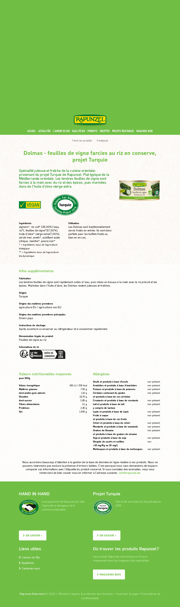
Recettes (105, 56)
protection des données (98, 518)
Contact (127, 2)
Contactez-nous (29, 493)
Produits (92, 56)
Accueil (31, 56)
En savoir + (32, 460)
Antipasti (102, 65)
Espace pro (86, 2)
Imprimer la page (127, 518)
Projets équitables (123, 56)
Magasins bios (144, 56)
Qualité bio (78, 56)
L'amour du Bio (61, 56)
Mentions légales (69, 518)
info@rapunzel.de (129, 397)
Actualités (44, 56)
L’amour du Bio (29, 482)
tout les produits (82, 65)
